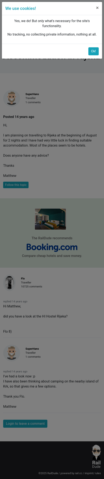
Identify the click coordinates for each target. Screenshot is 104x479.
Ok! (93, 51)
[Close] (97, 8)
